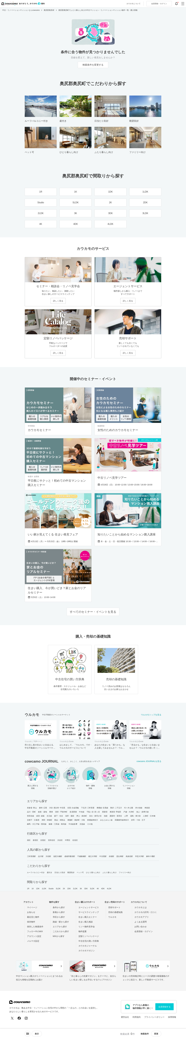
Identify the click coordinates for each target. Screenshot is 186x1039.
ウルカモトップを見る (151, 715)
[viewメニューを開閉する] (37, 1034)
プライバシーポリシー (154, 1017)
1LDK (44, 889)
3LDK (92, 889)
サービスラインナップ (88, 912)
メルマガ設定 (33, 941)
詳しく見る (58, 301)
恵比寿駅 (119, 856)
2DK (69, 889)
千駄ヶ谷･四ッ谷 (93, 812)
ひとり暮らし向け (93, 872)
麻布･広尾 (43, 808)
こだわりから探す (61, 931)
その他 (89, 824)
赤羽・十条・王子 (138, 820)
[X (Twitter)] (12, 1018)
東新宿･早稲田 (115, 812)
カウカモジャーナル (87, 946)
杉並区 (75, 840)
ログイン (159, 3)
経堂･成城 (40, 816)
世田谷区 (51, 840)
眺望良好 (70, 872)
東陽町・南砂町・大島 (76, 820)
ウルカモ (112, 917)
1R (28, 889)
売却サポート (114, 907)
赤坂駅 (111, 856)
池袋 (105, 816)
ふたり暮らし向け (109, 872)
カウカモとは (140, 907)
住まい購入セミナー (87, 917)
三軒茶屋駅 (31, 856)
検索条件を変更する (93, 65)
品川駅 (40, 856)
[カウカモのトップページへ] (22, 3)
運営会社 (125, 1017)
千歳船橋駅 (81, 856)
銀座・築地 (42, 812)
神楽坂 (147, 808)
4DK (103, 889)
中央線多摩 (73, 824)
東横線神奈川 (92, 820)
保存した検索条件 (35, 926)
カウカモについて (133, 4)
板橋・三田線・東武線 (57, 824)
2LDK (75, 889)
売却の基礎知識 (115, 912)
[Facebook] (19, 1018)
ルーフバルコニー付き (36, 872)
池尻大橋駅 (57, 856)
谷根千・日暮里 (33, 820)
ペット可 (80, 872)
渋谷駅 (48, 856)
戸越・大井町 (128, 812)
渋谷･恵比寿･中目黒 (57, 808)
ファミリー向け (125, 872)
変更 (156, 1034)
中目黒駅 (102, 856)
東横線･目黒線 (102, 808)
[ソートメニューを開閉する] (28, 1034)
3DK (86, 889)
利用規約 (137, 1017)
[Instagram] (26, 1018)
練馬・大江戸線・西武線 (36, 824)
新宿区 (35, 840)
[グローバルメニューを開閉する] (183, 3)
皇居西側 (73, 812)
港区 (29, 840)
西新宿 (104, 812)
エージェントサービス (88, 907)
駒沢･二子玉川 (116, 808)
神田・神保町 (47, 820)
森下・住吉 (58, 816)
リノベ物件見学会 (86, 926)
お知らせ (31, 912)
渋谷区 (60, 840)
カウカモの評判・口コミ (145, 912)
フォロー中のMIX (35, 931)
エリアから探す (60, 926)
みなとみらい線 (106, 820)
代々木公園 (128, 808)
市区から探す (59, 917)
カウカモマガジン (86, 950)
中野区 (67, 840)
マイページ (32, 907)
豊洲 (51, 812)
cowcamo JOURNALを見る (149, 761)
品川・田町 (31, 812)
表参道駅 (129, 856)
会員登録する (164, 1007)
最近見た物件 (33, 917)
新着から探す (59, 912)
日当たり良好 (59, 872)
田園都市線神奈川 (122, 820)
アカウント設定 (34, 936)
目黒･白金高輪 (73, 808)
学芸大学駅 (139, 856)
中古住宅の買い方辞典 (88, 941)
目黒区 (43, 840)
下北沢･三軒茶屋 (87, 808)
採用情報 (172, 1017)
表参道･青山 (32, 808)
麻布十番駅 (150, 856)
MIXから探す (59, 936)
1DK (38, 889)
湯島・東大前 (135, 816)
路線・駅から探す (61, 922)
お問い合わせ (140, 926)
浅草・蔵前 (69, 816)
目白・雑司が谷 (95, 816)
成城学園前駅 (69, 856)
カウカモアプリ (141, 917)
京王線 (49, 816)
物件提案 (82, 931)
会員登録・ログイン (143, 931)
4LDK (109, 889)
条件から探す (59, 907)
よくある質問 (140, 922)
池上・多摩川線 (142, 812)
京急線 (82, 824)
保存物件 (31, 922)
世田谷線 (30, 816)
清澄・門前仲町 (61, 812)
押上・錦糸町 (81, 816)
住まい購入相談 (85, 922)
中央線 (81, 812)
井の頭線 (138, 808)
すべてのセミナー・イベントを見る (93, 611)
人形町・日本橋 (149, 816)
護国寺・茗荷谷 (116, 816)
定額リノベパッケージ (88, 936)
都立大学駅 (92, 856)
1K (33, 889)
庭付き (49, 872)
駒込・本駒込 (59, 820)
